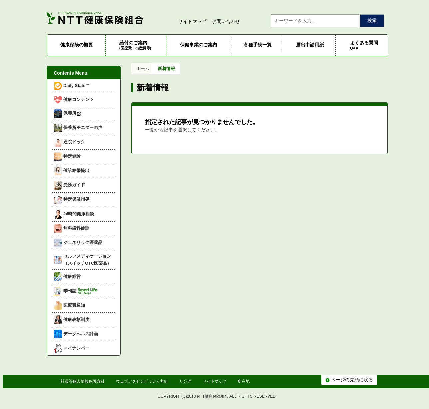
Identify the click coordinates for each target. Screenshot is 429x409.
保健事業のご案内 (198, 44)
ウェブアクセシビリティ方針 (142, 381)
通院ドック (69, 142)
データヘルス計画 (76, 334)
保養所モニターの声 (78, 128)
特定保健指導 (71, 199)
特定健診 (67, 156)
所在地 (244, 381)
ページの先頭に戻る (349, 379)
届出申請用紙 (310, 44)
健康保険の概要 (76, 44)
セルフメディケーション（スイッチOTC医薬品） (82, 260)
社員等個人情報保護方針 (83, 381)
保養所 (68, 113)
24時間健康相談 (74, 214)
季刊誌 (75, 291)
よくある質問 (364, 45)
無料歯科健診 (71, 228)
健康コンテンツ (74, 100)
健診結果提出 (71, 171)
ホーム (142, 68)
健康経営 (67, 276)
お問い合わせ (226, 21)
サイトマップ (192, 21)
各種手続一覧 (258, 44)
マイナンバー (71, 348)
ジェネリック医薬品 (78, 243)
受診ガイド (69, 185)
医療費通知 (69, 305)
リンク (185, 381)
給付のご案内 (135, 45)
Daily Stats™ (72, 86)
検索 (372, 20)
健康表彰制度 (71, 319)
